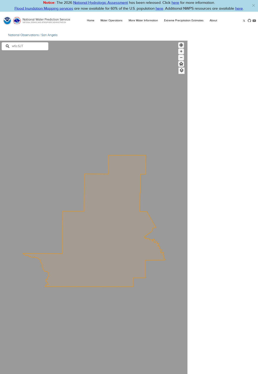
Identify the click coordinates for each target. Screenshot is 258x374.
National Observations (23, 35)
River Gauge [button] (205, 77)
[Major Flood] (237, 101)
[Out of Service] (237, 139)
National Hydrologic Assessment (100, 2)
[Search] (25, 46)
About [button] (213, 20)
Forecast (248, 97)
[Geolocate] (181, 45)
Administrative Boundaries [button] (218, 241)
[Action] (237, 114)
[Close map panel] (251, 45)
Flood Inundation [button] (210, 213)
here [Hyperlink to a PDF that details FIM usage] (239, 8)
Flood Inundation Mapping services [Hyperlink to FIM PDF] (44, 8)
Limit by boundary (206, 148)
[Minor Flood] (237, 109)
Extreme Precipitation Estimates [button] (184, 20)
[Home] (181, 64)
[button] (253, 5)
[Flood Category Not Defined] (237, 124)
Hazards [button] (202, 166)
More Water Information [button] (143, 20)
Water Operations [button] (111, 20)
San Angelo (49, 35)
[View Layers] (181, 70)
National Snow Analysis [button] (215, 227)
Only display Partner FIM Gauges (216, 153)
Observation (231, 97)
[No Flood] (237, 118)
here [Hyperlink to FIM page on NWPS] (159, 8)
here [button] (175, 2)
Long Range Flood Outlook (210, 91)
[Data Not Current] (237, 135)
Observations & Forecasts (209, 87)
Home (90, 20)
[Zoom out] (181, 58)
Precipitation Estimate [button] (214, 180)
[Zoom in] (181, 51)
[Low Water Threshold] (237, 131)
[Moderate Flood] (237, 105)
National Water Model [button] (214, 199)
